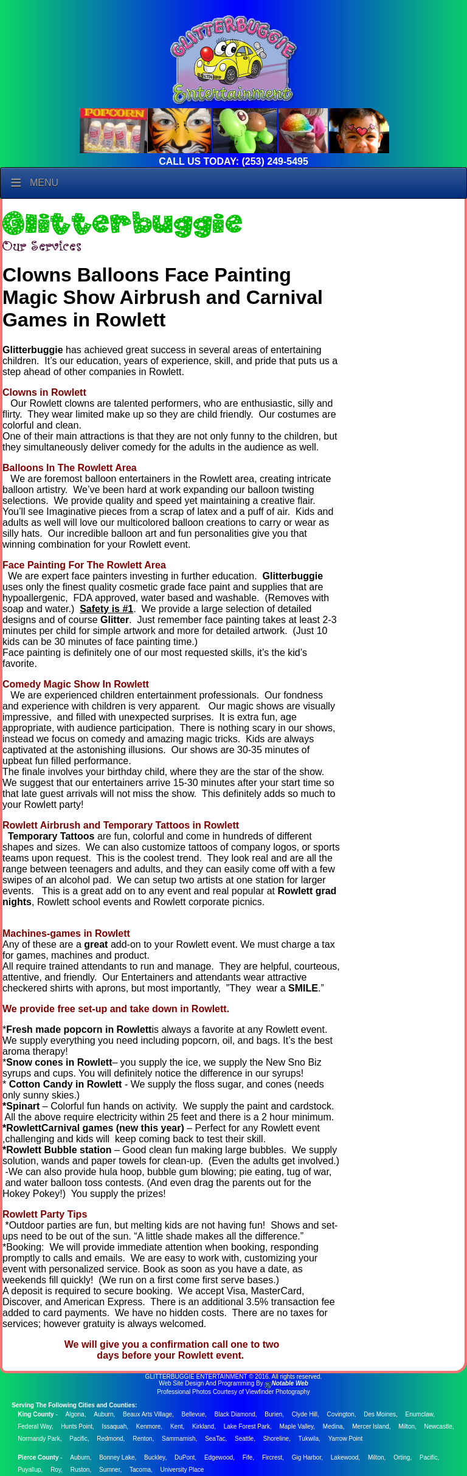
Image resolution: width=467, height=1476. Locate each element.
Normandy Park (39, 1438)
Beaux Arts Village (147, 1414)
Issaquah (114, 1426)
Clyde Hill (304, 1414)
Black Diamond (235, 1414)
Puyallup (29, 1469)
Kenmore (148, 1426)
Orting (401, 1457)
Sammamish (179, 1438)
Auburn (103, 1414)
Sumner (109, 1469)
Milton (406, 1426)
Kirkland (203, 1426)
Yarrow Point (345, 1438)
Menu (44, 183)
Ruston (80, 1469)
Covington (341, 1414)
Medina (333, 1426)
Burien (273, 1414)
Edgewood (218, 1457)
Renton (142, 1438)
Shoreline (276, 1438)
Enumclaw (420, 1414)
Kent (176, 1426)
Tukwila (309, 1438)
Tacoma (140, 1469)
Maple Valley (296, 1426)
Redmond (110, 1438)
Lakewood (345, 1457)
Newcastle (438, 1426)
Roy (55, 1469)
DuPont (185, 1457)
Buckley (154, 1457)
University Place (182, 1469)
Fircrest (272, 1457)
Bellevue (193, 1414)
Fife (248, 1457)
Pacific (78, 1438)
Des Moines (380, 1414)
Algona (75, 1414)
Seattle (244, 1438)
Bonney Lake (116, 1457)
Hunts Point (76, 1426)
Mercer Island (370, 1426)
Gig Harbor (306, 1457)
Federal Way (35, 1426)
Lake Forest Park (247, 1426)
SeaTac (215, 1438)
